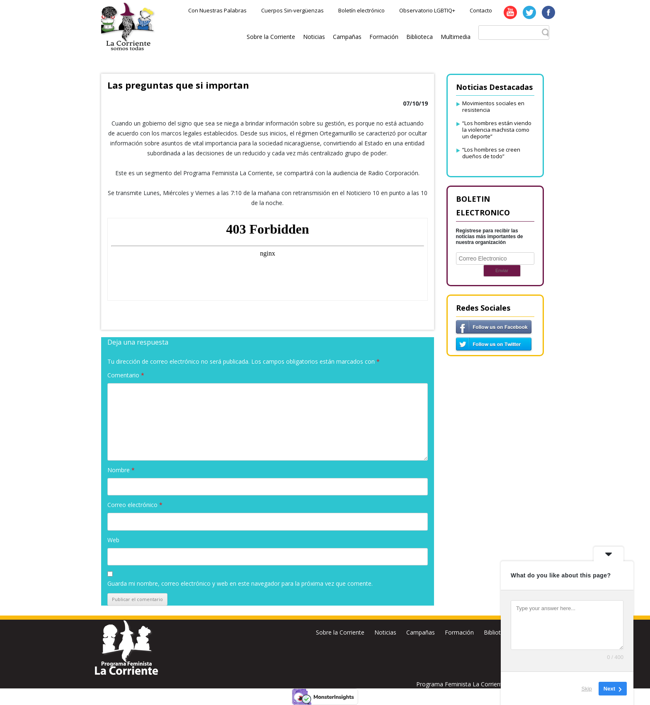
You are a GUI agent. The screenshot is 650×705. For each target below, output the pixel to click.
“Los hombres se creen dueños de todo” (491, 152)
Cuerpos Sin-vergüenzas (292, 10)
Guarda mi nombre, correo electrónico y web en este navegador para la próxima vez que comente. (240, 583)
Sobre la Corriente (271, 37)
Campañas (347, 37)
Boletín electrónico (361, 10)
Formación (383, 37)
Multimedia (456, 37)
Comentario (125, 375)
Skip (587, 688)
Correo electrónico (134, 505)
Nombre (121, 470)
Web (113, 540)
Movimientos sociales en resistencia (493, 106)
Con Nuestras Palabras (217, 10)
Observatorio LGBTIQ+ (427, 10)
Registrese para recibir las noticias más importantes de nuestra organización (489, 236)
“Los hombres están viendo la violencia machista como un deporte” (496, 130)
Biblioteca (419, 37)
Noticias (314, 37)
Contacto (481, 10)
